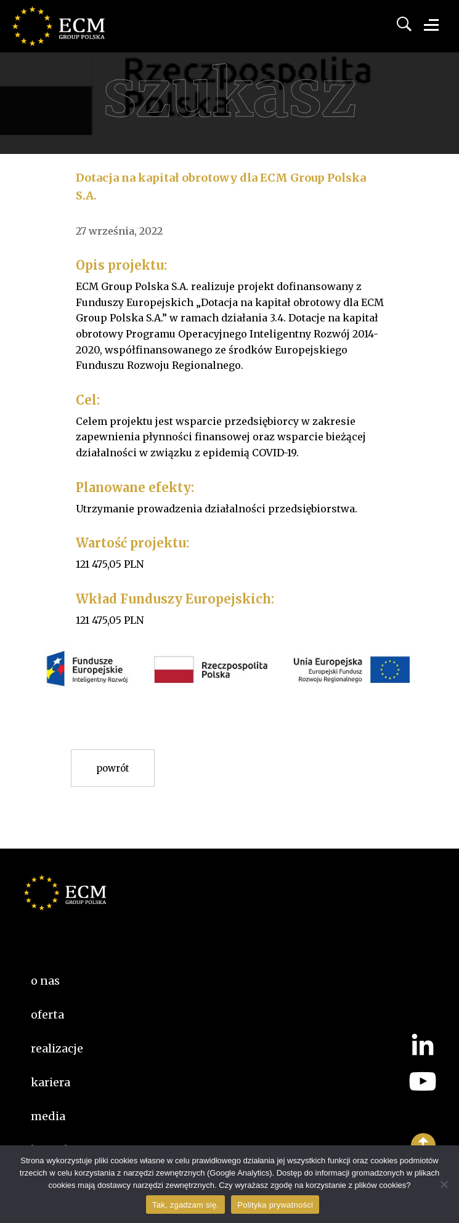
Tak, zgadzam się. (185, 1204)
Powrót (112, 768)
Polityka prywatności (275, 1204)
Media (48, 1116)
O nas (45, 981)
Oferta (47, 1014)
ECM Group (77, 37)
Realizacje (57, 1048)
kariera (50, 1082)
